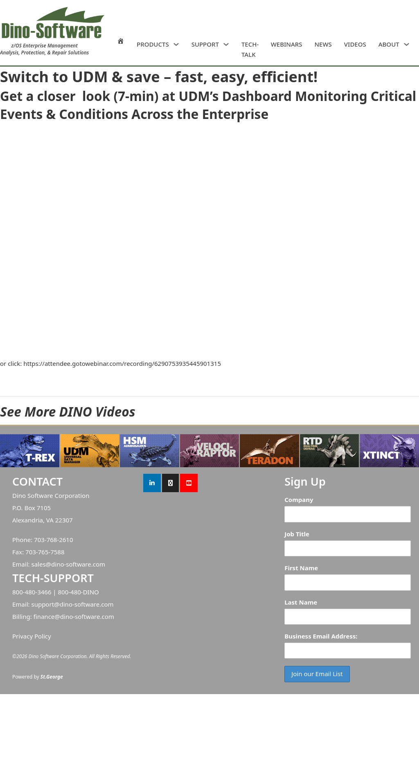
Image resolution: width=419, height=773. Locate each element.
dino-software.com (78, 564)
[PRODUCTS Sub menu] (176, 44)
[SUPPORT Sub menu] (226, 44)
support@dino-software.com (72, 604)
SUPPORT (205, 44)
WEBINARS (286, 44)
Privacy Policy (31, 636)
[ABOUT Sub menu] (406, 44)
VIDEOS (355, 44)
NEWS (322, 44)
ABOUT (388, 44)
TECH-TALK (250, 49)
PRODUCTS (153, 44)
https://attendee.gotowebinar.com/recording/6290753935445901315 (122, 363)
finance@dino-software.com (74, 616)
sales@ (41, 564)
